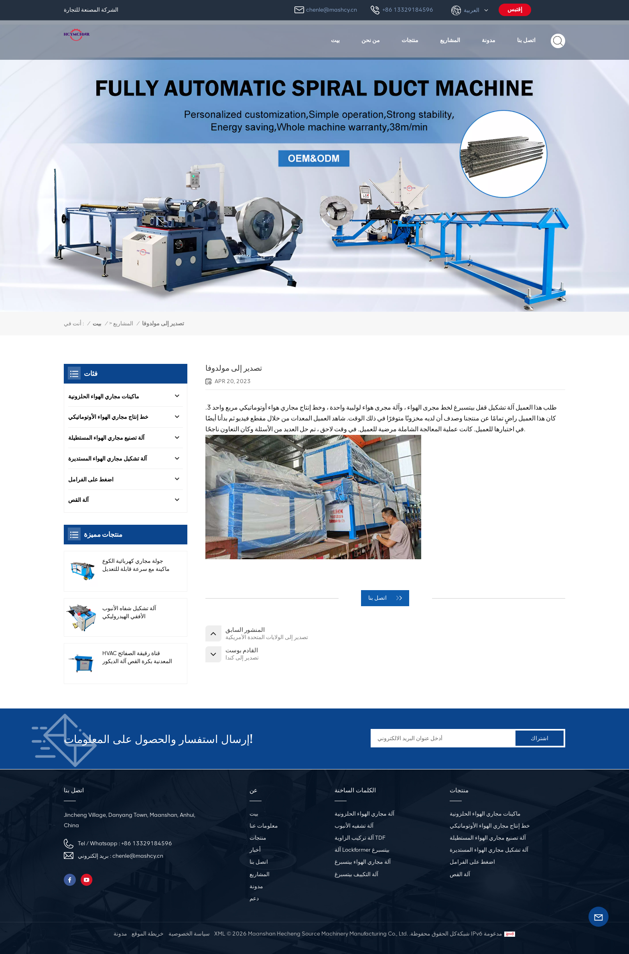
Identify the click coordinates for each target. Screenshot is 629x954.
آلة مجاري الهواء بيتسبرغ (363, 862)
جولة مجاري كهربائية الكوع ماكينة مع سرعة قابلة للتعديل (136, 569)
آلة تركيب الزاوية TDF (360, 837)
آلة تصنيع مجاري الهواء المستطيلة (106, 439)
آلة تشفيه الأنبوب (354, 825)
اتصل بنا (526, 40)
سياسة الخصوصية (189, 933)
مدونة (488, 40)
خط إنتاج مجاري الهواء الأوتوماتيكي (108, 418)
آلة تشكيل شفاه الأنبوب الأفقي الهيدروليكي (129, 617)
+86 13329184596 (407, 9)
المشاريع (450, 40)
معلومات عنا (264, 825)
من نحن (370, 40)
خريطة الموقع (148, 933)
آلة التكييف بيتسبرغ (356, 874)
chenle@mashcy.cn (331, 9)
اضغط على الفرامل (91, 482)
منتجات (410, 40)
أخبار (255, 849)
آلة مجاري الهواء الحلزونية (364, 813)
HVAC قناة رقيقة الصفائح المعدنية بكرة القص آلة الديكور (131, 663)
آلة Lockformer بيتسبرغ (362, 849)
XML (219, 933)
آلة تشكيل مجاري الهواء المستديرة (107, 461)
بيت (335, 40)
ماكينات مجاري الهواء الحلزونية (103, 396)
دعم (254, 898)
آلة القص (78, 503)
